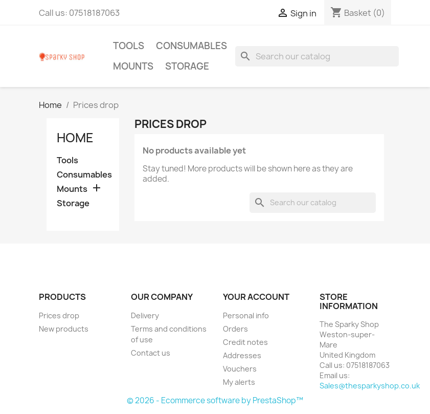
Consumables (191, 45)
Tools (128, 45)
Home (75, 137)
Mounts (133, 66)
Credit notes (245, 342)
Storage (187, 66)
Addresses (242, 355)
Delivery (145, 315)
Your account (256, 296)
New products (63, 329)
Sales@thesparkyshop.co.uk (370, 385)
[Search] (317, 56)
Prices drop (59, 315)
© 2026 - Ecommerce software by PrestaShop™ (215, 400)
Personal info (246, 315)
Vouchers (240, 369)
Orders (235, 329)
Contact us (150, 353)
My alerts (239, 382)
